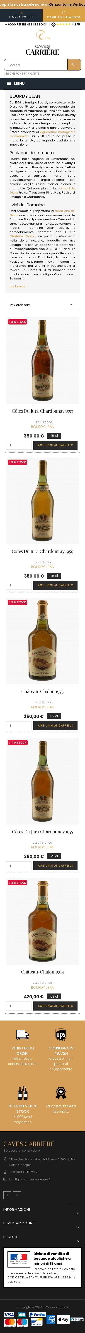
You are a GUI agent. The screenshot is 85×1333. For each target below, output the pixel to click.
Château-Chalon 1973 (42, 691)
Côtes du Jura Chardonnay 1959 (42, 551)
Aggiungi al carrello (55, 445)
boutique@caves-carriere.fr (30, 1179)
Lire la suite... (19, 286)
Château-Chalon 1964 (42, 971)
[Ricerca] (42, 64)
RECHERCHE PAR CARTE (21, 73)
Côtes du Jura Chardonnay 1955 (42, 831)
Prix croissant (42, 305)
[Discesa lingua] (74, 1204)
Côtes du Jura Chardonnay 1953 (42, 410)
